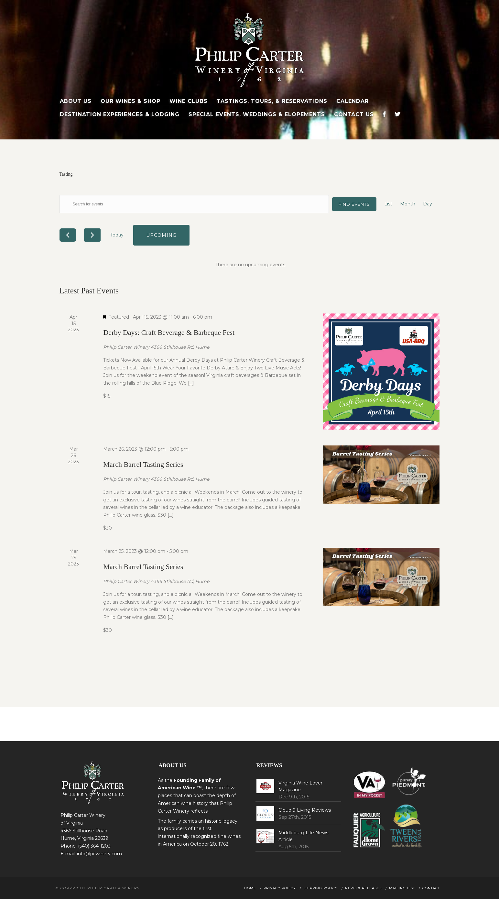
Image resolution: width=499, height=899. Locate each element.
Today (117, 235)
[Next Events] (92, 235)
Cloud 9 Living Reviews (304, 810)
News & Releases (363, 888)
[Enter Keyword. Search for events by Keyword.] (194, 204)
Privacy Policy (280, 888)
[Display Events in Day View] (427, 204)
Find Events (354, 204)
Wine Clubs (188, 101)
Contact (431, 888)
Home (250, 888)
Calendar (352, 101)
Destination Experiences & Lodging (119, 114)
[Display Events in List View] (388, 204)
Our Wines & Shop (130, 101)
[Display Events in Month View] (407, 204)
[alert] (251, 265)
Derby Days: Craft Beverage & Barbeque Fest (168, 332)
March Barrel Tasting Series (143, 464)
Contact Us (354, 114)
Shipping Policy (320, 888)
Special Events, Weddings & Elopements (257, 114)
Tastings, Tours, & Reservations (272, 101)
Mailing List (402, 888)
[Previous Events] (68, 235)
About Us (76, 101)
